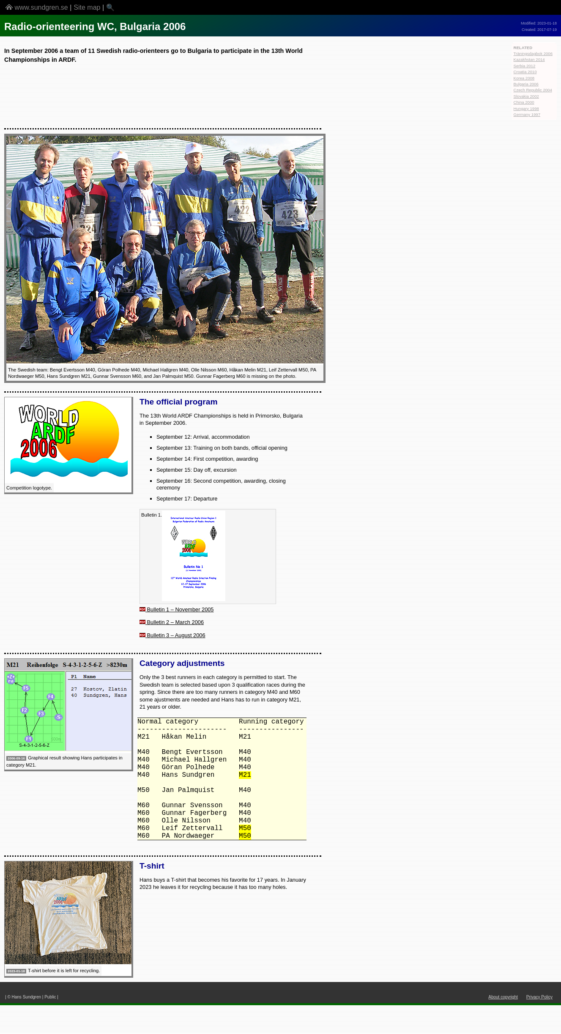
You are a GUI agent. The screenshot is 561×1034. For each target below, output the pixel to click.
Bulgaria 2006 (526, 84)
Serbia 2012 (525, 65)
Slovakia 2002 (526, 96)
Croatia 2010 (525, 71)
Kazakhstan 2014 (529, 59)
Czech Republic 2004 (533, 90)
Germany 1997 (527, 114)
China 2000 (524, 102)
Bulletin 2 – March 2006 (175, 622)
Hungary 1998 (526, 108)
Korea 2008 (524, 78)
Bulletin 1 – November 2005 (180, 609)
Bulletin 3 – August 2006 (176, 635)
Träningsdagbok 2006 (533, 53)
